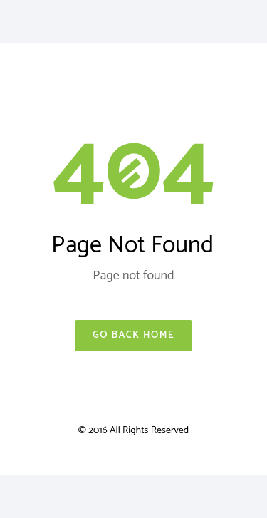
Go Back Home (133, 335)
